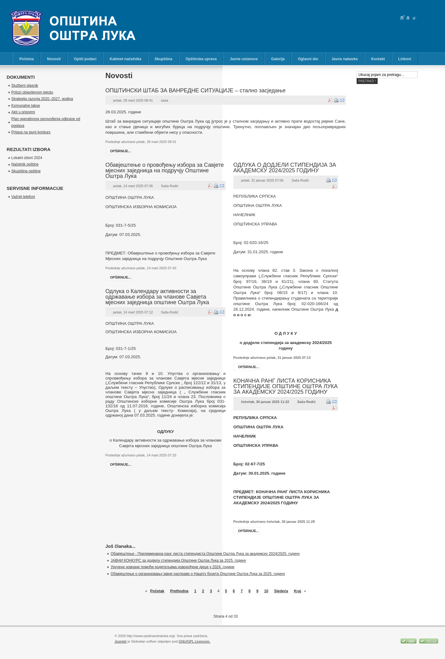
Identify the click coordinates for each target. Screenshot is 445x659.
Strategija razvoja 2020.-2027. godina (42, 99)
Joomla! (121, 641)
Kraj (297, 591)
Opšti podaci (85, 59)
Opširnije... (120, 151)
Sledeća (281, 591)
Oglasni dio (308, 59)
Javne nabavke (345, 59)
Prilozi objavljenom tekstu (32, 92)
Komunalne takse (25, 105)
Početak (157, 591)
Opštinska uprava (201, 59)
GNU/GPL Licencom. (194, 641)
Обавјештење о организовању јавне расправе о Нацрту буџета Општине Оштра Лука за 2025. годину (198, 574)
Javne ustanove (244, 59)
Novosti (54, 59)
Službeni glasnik (24, 85)
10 (266, 591)
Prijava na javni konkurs (31, 132)
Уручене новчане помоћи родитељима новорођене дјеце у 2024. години (172, 567)
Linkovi (404, 59)
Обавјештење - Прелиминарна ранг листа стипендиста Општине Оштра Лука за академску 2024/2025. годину (205, 554)
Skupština (163, 59)
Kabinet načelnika (125, 59)
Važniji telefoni (23, 197)
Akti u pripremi (23, 112)
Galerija (278, 59)
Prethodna (179, 591)
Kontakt (378, 59)
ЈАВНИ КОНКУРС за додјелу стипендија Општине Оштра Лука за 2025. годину (178, 560)
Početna (26, 59)
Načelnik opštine (25, 164)
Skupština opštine (26, 171)
